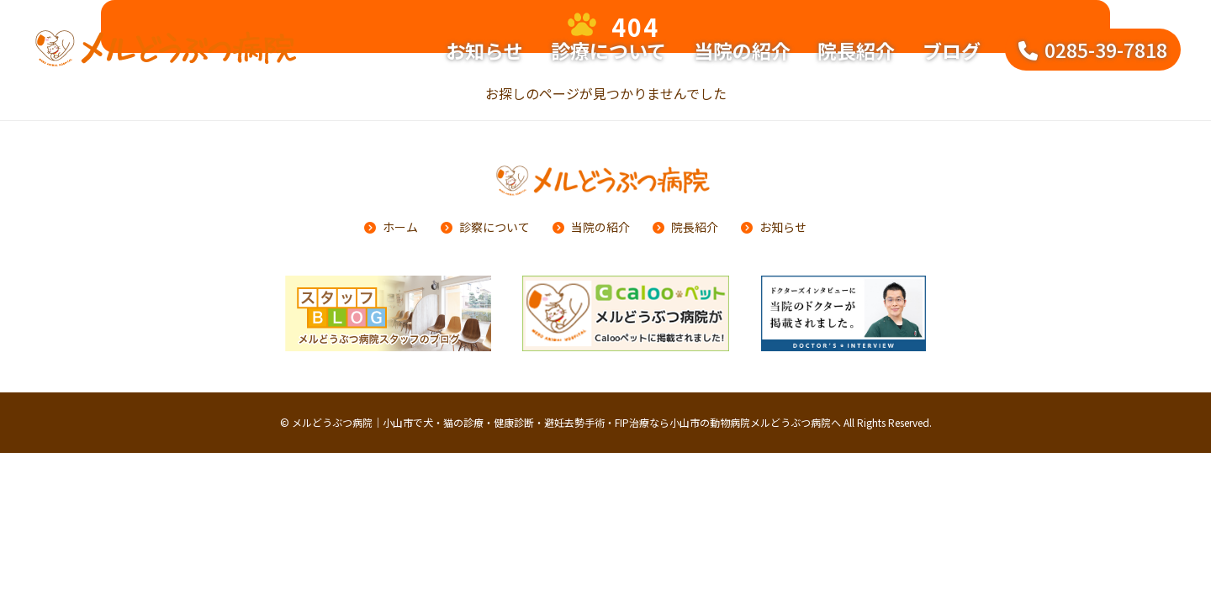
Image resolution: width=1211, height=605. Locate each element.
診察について (494, 226)
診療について (608, 50)
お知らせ (484, 50)
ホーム (400, 226)
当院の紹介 (742, 50)
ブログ (952, 50)
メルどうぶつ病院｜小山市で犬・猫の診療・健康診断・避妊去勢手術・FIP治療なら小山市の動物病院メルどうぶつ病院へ (566, 422)
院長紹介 (856, 50)
